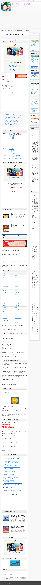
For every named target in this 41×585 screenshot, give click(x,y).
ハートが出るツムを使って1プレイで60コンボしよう (13, 483)
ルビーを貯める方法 (35, 202)
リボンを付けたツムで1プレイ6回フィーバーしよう (13, 484)
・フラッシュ (11, 152)
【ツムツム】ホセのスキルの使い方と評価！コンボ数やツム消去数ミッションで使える (35, 179)
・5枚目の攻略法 (11, 140)
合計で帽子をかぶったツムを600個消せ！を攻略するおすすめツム (19, 214)
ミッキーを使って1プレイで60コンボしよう (11, 477)
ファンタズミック (34, 249)
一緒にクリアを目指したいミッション (11, 124)
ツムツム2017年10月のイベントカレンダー (15, 156)
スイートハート (34, 251)
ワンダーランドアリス (18, 303)
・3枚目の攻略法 (11, 138)
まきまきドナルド (5, 320)
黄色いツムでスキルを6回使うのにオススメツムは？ (13, 120)
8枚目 (19, 65)
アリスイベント (34, 258)
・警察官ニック (11, 149)
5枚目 (10, 65)
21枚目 (14, 70)
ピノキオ (16, 307)
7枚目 (16, 65)
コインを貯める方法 (35, 205)
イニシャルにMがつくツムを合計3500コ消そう (12, 486)
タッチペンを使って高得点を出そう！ (15, 158)
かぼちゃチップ (17, 292)
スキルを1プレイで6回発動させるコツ (11, 121)
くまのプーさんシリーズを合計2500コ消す (11, 462)
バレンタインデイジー (6, 279)
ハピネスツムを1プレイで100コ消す (10, 464)
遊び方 (4, 574)
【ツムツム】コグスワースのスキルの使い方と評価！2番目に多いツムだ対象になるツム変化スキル (35, 157)
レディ (16, 279)
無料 (33, 286)
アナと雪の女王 (34, 250)
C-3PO (16, 294)
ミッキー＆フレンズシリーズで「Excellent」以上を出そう (14, 491)
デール (16, 275)
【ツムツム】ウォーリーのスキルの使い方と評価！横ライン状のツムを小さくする (35, 167)
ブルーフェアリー (18, 318)
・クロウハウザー (12, 151)
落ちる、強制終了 (34, 217)
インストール (34, 195)
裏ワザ (33, 335)
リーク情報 (33, 284)
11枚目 (16, 66)
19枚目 (16, 69)
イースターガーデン (35, 230)
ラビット (16, 288)
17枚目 (10, 69)
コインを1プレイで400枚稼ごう (9, 471)
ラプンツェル (17, 305)
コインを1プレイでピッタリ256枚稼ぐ (10, 465)
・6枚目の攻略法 (11, 141)
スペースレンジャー (35, 229)
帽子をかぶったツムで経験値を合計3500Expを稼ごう (13, 490)
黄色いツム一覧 (7, 118)
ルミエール (17, 311)
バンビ (16, 290)
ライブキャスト (34, 285)
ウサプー (16, 286)
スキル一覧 (33, 222)
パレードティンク (5, 309)
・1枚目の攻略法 (11, 136)
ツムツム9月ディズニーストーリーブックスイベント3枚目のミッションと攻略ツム (19, 226)
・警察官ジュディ (12, 150)
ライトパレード (34, 254)
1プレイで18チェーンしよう (9, 481)
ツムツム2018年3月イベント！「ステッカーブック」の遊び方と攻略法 (19, 516)
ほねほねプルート (5, 292)
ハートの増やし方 (34, 288)
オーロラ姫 (4, 307)
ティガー (16, 277)
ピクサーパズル (34, 245)
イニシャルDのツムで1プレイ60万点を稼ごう (12, 467)
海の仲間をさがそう (35, 257)
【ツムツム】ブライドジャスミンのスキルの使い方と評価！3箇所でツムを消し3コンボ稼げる (35, 137)
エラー (33, 215)
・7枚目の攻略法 (11, 142)
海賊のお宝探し (34, 246)
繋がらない (33, 216)
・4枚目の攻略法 (11, 139)
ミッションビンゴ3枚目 (8, 574)
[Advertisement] (20, 19)
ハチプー (4, 290)
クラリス (4, 296)
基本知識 (33, 197)
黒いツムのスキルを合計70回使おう (10, 487)
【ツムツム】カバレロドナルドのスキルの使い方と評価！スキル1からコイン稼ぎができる (35, 173)
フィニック (17, 301)
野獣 (3, 311)
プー (3, 277)
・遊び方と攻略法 (12, 135)
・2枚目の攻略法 (11, 137)
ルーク (4, 294)
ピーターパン (5, 318)
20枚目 (19, 69)
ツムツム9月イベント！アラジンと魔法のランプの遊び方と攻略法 (18, 527)
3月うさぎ (4, 305)
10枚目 (13, 66)
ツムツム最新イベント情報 (9, 114)
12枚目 (19, 66)
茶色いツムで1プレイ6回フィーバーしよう (11, 478)
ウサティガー (5, 288)
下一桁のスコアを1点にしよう (9, 480)
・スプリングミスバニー (13, 153)
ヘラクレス (17, 309)
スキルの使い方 (34, 198)
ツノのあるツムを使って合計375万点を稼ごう (12, 461)
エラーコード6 (34, 219)
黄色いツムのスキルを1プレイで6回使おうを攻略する (12, 117)
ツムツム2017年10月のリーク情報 (14, 155)
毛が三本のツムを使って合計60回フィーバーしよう (13, 475)
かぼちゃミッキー (5, 286)
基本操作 (33, 287)
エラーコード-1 (34, 218)
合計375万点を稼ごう (8, 459)
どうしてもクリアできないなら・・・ (11, 123)
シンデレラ (4, 303)
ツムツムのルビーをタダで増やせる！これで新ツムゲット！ (14, 115)
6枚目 (13, 65)
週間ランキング (34, 201)
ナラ (3, 301)
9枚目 (10, 66)
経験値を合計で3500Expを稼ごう (10, 474)
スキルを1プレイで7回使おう (9, 468)
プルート (4, 275)
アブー (16, 296)
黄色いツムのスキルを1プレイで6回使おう (11, 458)
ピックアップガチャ (35, 281)
